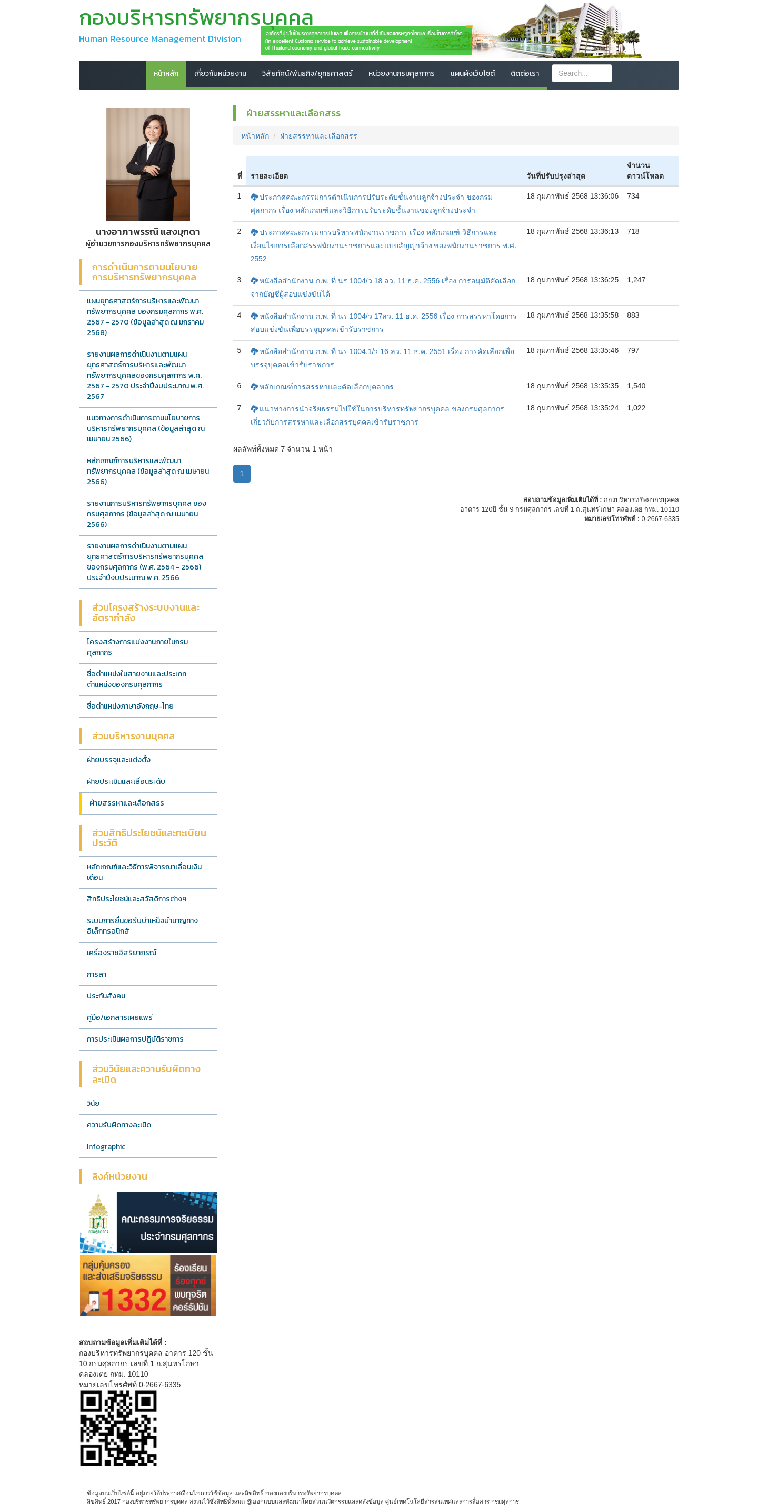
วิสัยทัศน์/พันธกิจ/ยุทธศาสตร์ (307, 73)
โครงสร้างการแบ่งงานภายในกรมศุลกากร (137, 647)
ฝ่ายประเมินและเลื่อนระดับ (126, 781)
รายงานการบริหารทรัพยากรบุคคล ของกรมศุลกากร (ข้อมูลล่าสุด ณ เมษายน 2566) (146, 514)
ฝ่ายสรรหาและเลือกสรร (126, 803)
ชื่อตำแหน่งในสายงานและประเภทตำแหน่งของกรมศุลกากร (136, 679)
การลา (96, 974)
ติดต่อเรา (525, 73)
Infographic (106, 1146)
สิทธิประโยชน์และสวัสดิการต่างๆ (136, 899)
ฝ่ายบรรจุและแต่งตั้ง (119, 760)
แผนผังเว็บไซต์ (473, 73)
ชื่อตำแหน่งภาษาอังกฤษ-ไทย (130, 706)
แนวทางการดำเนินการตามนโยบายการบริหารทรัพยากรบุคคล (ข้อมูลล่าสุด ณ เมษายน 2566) (146, 429)
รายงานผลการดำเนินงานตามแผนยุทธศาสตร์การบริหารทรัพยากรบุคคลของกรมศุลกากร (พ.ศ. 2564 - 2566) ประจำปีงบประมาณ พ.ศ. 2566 (145, 562)
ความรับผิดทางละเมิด (119, 1125)
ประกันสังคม (106, 996)
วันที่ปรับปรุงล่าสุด (555, 176)
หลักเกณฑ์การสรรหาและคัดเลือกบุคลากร (322, 386)
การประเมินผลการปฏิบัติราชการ (135, 1039)
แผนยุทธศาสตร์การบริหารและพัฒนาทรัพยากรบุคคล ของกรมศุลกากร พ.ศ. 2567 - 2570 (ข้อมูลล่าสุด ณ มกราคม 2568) (145, 317)
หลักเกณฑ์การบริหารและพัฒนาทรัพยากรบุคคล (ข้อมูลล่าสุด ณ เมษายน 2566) (148, 471)
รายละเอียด (269, 176)
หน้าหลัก (166, 73)
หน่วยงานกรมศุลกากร (401, 73)
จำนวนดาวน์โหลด (645, 170)
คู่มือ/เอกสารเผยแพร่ (120, 1017)
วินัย (93, 1103)
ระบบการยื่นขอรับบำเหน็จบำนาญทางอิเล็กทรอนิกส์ (142, 926)
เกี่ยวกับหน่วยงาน (220, 73)
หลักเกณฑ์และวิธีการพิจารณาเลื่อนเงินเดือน (144, 872)
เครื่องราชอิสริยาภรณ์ (121, 952)
